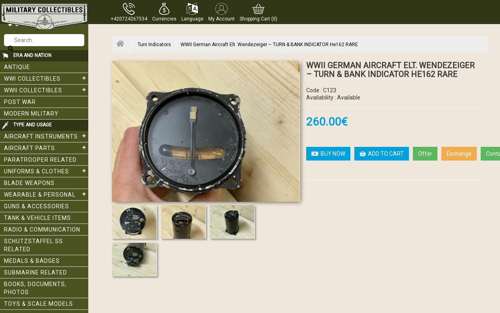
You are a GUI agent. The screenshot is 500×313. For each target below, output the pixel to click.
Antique (17, 67)
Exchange (459, 153)
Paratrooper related (40, 159)
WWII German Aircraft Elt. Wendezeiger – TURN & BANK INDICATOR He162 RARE (269, 44)
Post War (20, 102)
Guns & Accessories (36, 206)
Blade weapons (29, 183)
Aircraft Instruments (46, 136)
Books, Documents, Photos (35, 288)
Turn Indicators (154, 44)
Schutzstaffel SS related (33, 245)
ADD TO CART (382, 153)
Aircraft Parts (46, 147)
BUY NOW (328, 153)
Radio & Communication (42, 229)
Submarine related (35, 272)
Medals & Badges (32, 261)
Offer (425, 153)
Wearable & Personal (46, 194)
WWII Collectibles (46, 89)
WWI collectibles (46, 78)
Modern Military (31, 113)
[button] (164, 12)
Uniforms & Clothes (46, 171)
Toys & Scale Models (38, 304)
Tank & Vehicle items (37, 218)
